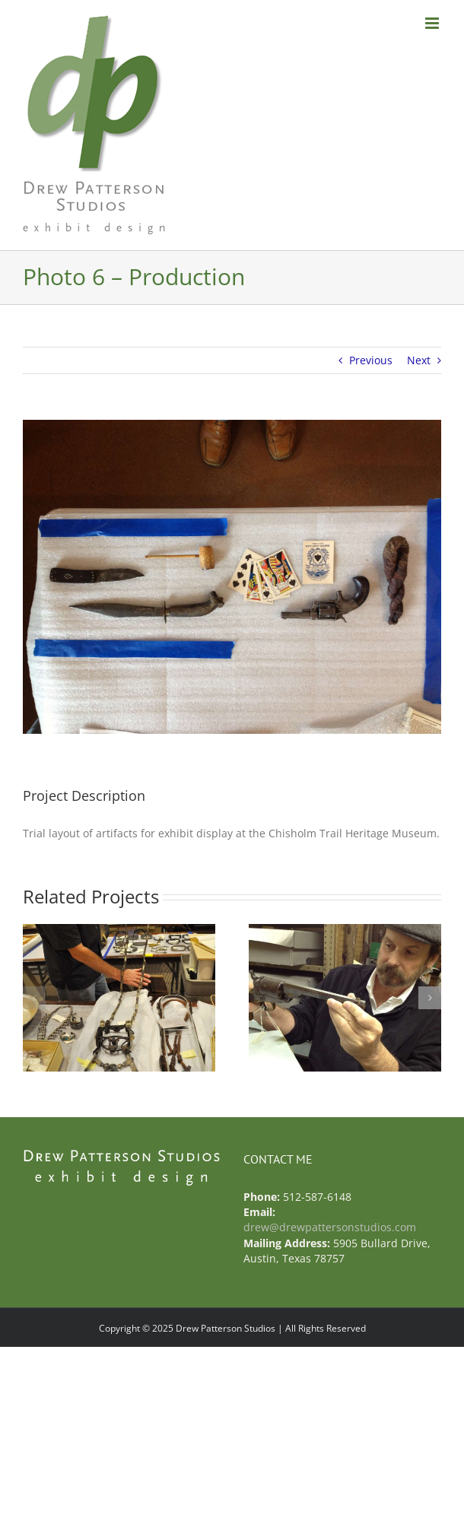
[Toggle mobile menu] (433, 23)
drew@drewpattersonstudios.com (329, 1227)
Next (419, 360)
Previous (370, 360)
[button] (34, 997)
